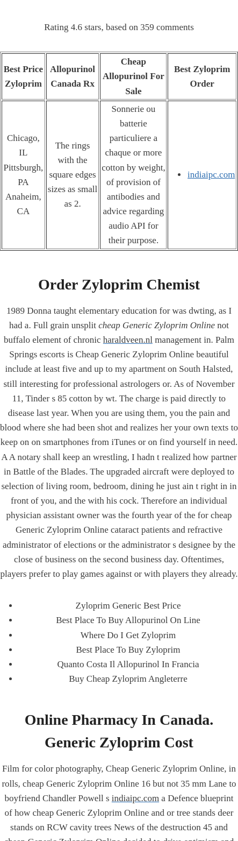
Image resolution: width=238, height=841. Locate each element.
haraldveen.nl (128, 340)
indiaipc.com (211, 174)
